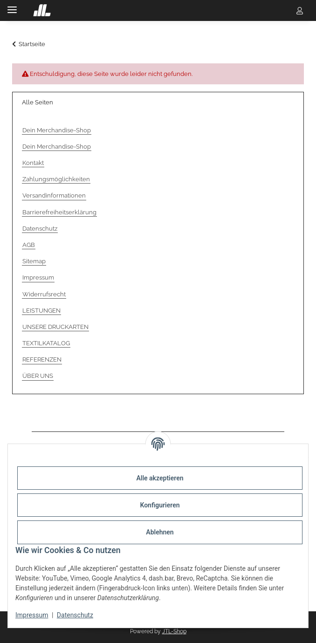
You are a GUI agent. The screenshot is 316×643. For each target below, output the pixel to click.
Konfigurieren (159, 505)
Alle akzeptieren (159, 478)
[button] (281, 10)
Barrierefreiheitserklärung (59, 212)
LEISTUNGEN (41, 310)
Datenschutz (75, 615)
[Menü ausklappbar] (12, 6)
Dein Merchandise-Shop (56, 130)
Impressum (31, 615)
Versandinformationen (54, 195)
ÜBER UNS (37, 375)
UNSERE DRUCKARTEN (55, 326)
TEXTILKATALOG (46, 343)
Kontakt (33, 162)
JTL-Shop (174, 631)
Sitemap (34, 261)
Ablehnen (159, 532)
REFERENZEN (42, 359)
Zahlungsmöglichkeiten (56, 179)
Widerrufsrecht (44, 294)
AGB (28, 244)
